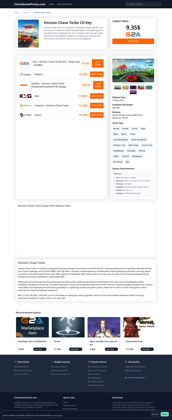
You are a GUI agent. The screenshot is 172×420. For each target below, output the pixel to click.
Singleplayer (118, 150)
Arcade (125, 128)
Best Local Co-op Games (97, 370)
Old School (118, 162)
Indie (143, 128)
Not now (154, 414)
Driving (142, 150)
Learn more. (58, 415)
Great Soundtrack (138, 139)
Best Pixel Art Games (96, 385)
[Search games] (139, 4)
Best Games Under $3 (59, 370)
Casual (134, 128)
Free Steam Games (21, 367)
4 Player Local (119, 145)
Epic (127, 162)
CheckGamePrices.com (29, 4)
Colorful (125, 156)
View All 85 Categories (136, 378)
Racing (116, 128)
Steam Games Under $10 (60, 374)
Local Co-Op (147, 145)
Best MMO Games (95, 378)
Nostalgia (131, 150)
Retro (115, 134)
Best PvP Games (94, 374)
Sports (124, 134)
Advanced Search (64, 4)
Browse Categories (70, 409)
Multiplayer (137, 156)
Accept (164, 414)
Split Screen (133, 145)
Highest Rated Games (133, 370)
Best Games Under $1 (59, 367)
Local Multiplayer (120, 139)
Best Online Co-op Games (97, 367)
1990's (116, 156)
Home (51, 4)
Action (132, 134)
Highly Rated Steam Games (135, 367)
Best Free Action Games (23, 370)
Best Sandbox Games (96, 381)
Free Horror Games (21, 374)
